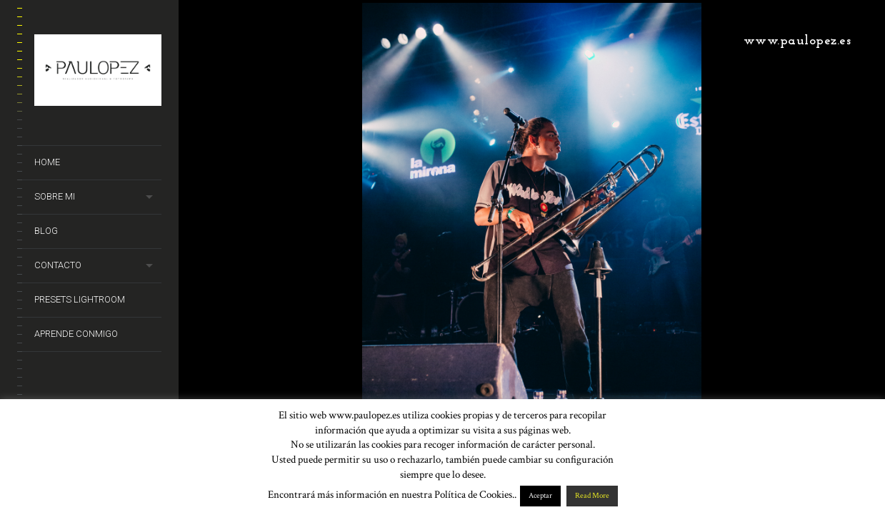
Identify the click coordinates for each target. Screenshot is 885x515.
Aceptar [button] (540, 496)
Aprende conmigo (76, 333)
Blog (46, 230)
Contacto (57, 265)
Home (47, 162)
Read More (592, 496)
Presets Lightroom (79, 299)
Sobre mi (54, 196)
